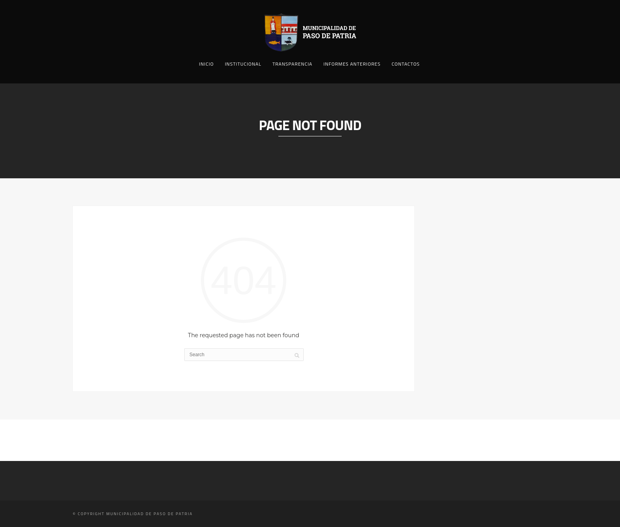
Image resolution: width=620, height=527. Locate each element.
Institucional (243, 64)
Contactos (405, 64)
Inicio (206, 64)
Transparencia (292, 64)
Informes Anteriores (351, 64)
